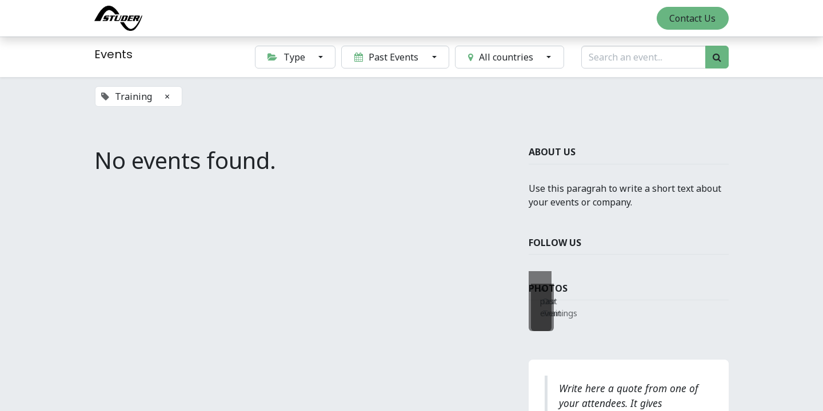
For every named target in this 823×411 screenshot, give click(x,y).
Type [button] (287, 57)
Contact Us (692, 18)
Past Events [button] (387, 57)
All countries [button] (502, 57)
